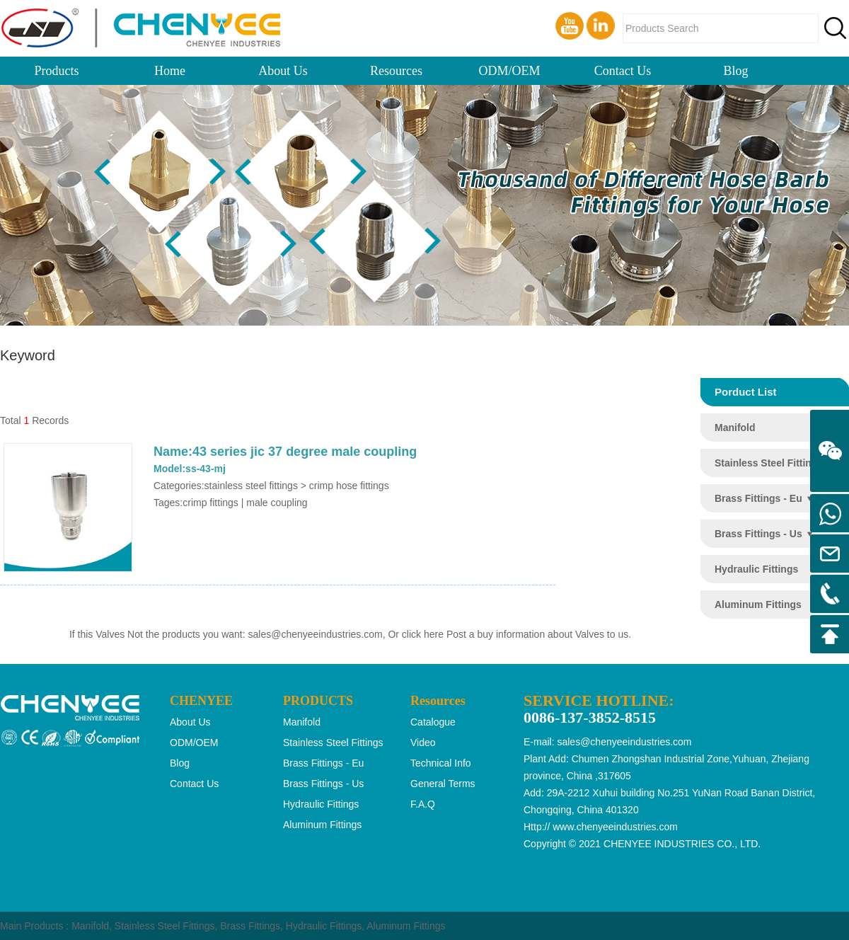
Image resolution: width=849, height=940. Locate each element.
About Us (283, 71)
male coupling (276, 502)
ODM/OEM (509, 71)
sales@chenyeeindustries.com (315, 634)
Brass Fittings (250, 926)
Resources (396, 71)
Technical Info (440, 763)
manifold (735, 427)
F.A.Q (422, 804)
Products (57, 71)
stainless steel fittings (769, 463)
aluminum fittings (758, 604)
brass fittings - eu (758, 498)
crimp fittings (210, 502)
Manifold (90, 926)
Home (169, 71)
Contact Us (623, 71)
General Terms (442, 783)
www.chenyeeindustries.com (615, 826)
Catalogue (433, 722)
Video (423, 742)
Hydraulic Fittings (324, 926)
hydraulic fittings (756, 569)
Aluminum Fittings (405, 926)
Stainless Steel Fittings (165, 926)
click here (423, 634)
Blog (735, 71)
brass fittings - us (758, 533)
